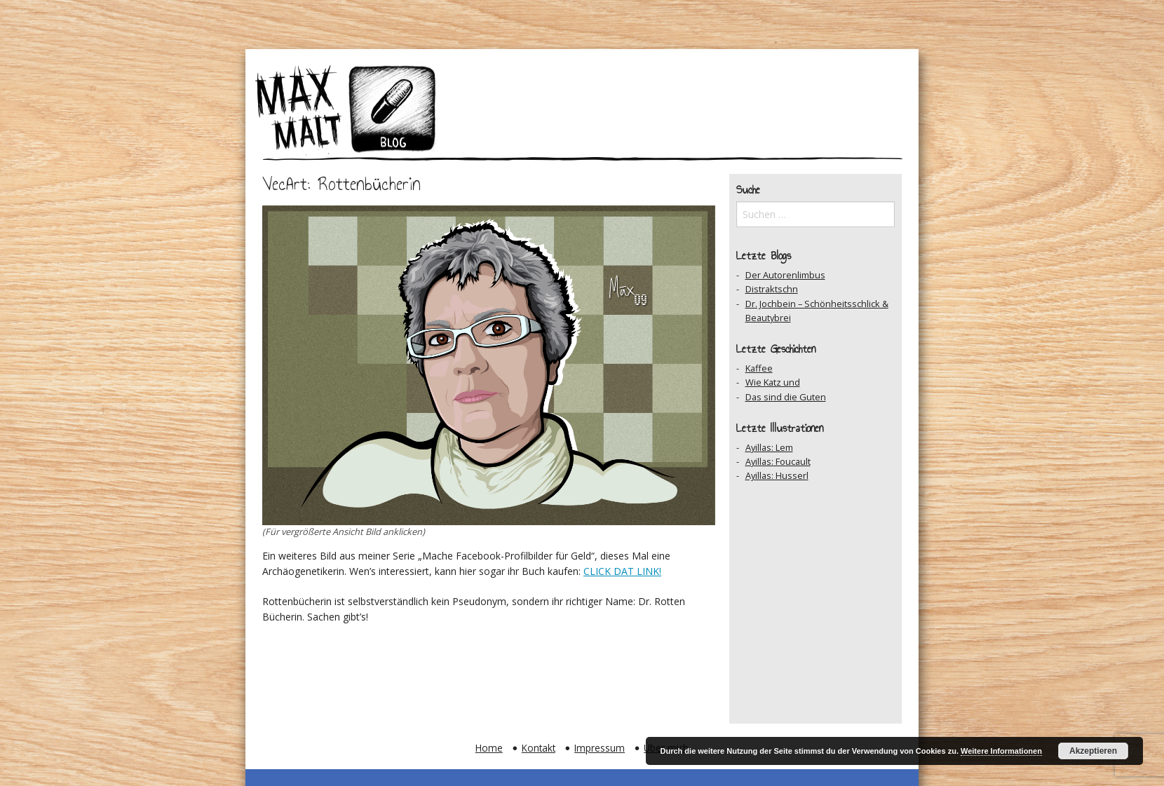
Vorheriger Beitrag (394, 682)
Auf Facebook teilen (520, 682)
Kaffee (759, 368)
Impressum (599, 747)
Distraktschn (771, 289)
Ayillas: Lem (769, 447)
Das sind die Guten (785, 397)
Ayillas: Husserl (776, 475)
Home (489, 747)
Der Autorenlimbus (785, 275)
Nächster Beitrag (583, 682)
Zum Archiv (457, 682)
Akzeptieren (1093, 751)
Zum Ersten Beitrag (331, 682)
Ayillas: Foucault (778, 461)
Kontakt (538, 747)
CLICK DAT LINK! (622, 571)
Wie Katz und (772, 382)
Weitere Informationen (1001, 751)
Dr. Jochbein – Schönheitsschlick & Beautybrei (816, 310)
